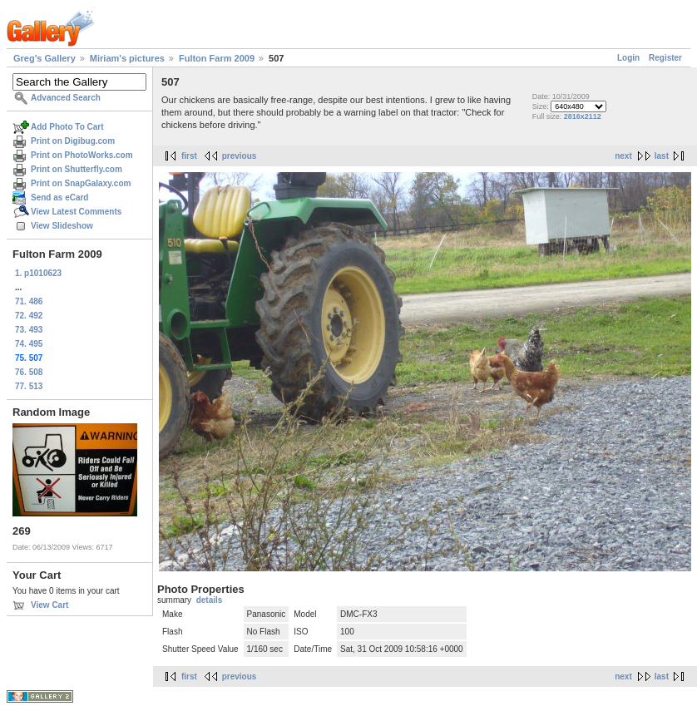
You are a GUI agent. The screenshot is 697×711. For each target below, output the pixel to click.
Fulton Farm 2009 (217, 58)
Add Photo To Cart (67, 126)
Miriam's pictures (127, 58)
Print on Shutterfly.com (76, 169)
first (189, 155)
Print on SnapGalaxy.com (81, 183)
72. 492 (28, 315)
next (623, 155)
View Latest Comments (76, 211)
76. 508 (28, 372)
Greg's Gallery (44, 58)
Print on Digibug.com (73, 141)
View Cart (49, 605)
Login (628, 57)
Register (665, 57)
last (662, 155)
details (209, 600)
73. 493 (28, 329)
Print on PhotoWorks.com (82, 155)
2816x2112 (582, 116)
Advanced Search (66, 97)
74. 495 (28, 343)
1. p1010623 (38, 273)
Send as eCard (59, 197)
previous (239, 155)
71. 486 (28, 301)
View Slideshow (62, 225)
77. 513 (28, 386)
